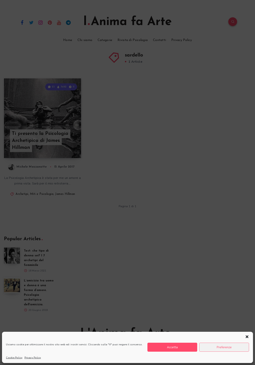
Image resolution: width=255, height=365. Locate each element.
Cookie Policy (14, 357)
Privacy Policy (33, 357)
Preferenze (224, 347)
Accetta (172, 347)
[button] (247, 337)
